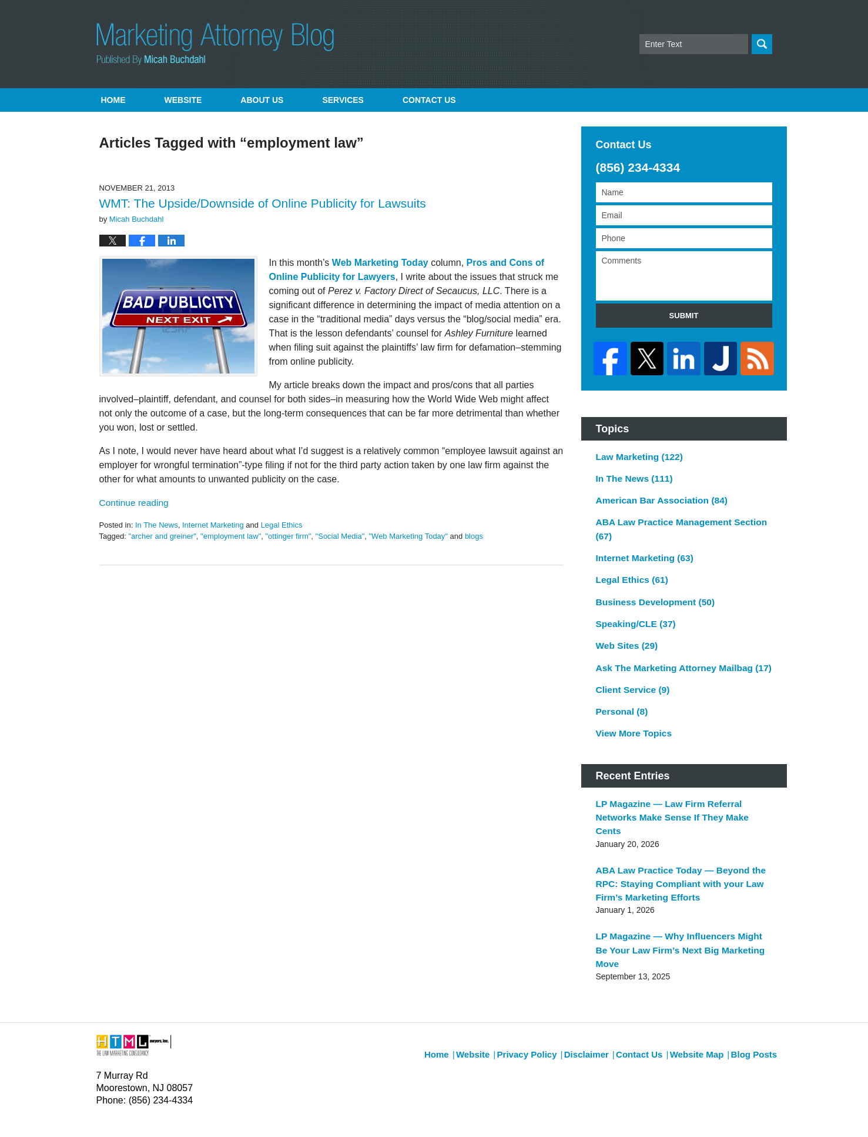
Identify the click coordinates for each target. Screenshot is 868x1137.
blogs (474, 536)
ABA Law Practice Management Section (682, 513)
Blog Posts (755, 976)
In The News (156, 525)
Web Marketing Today (380, 263)
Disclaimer (597, 976)
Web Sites (624, 616)
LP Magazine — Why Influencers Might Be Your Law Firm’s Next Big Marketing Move (677, 886)
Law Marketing (635, 451)
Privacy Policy (543, 976)
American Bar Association (655, 493)
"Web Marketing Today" (407, 536)
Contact (429, 100)
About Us (261, 100)
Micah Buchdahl (221, 1111)
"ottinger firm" (288, 536)
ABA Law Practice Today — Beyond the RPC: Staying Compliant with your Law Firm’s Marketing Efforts (684, 830)
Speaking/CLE (632, 596)
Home (113, 100)
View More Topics (630, 698)
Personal (619, 678)
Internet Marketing (213, 525)
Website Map (702, 976)
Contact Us (648, 976)
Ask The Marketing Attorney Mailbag (675, 637)
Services (343, 100)
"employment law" (230, 536)
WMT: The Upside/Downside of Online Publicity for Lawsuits (262, 203)
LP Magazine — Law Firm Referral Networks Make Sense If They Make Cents (682, 774)
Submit (684, 315)
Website (183, 100)
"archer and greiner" (162, 536)
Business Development (649, 575)
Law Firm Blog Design (716, 1113)
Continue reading (130, 503)
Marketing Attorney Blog (215, 44)
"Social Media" (340, 536)
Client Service (629, 657)
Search (762, 44)
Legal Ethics (282, 525)
